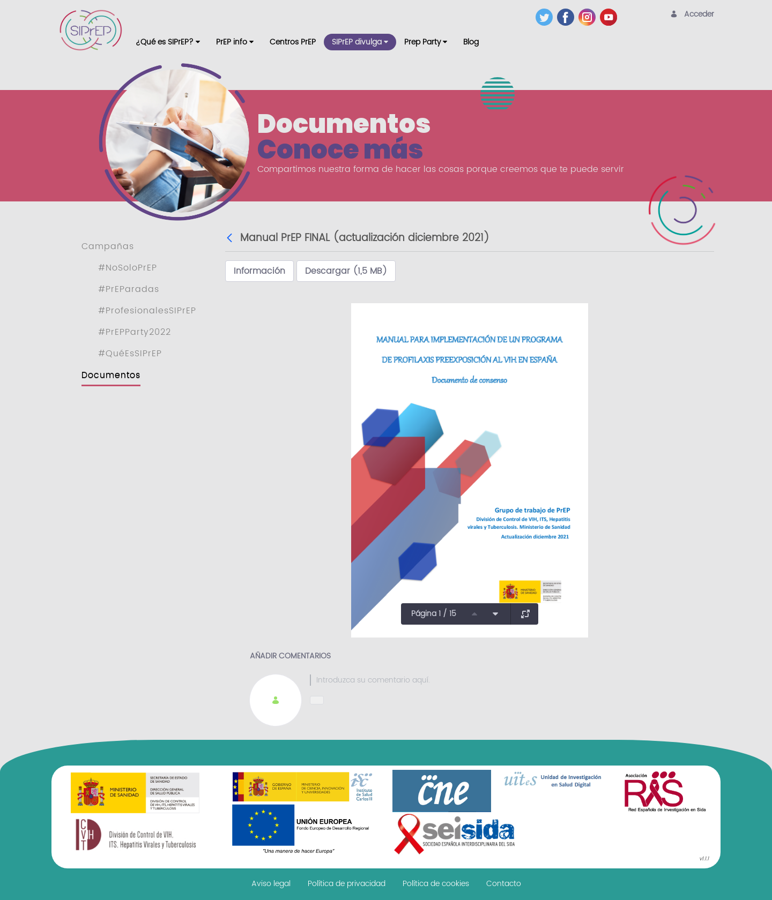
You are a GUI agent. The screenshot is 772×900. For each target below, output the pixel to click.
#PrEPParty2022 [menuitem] (134, 332)
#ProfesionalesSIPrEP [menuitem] (147, 311)
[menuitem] (168, 42)
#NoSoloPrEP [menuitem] (127, 268)
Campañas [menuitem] (107, 246)
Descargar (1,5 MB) (346, 271)
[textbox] (500, 680)
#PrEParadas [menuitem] (128, 289)
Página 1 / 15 (433, 614)
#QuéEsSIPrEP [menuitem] (130, 354)
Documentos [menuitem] (110, 375)
